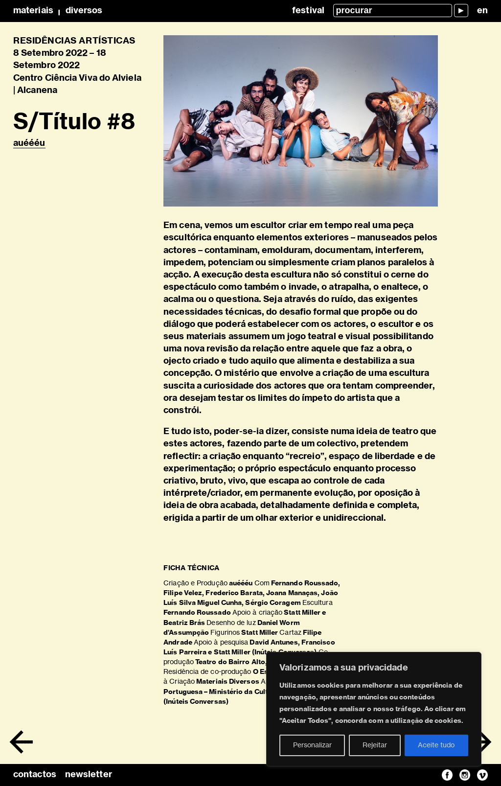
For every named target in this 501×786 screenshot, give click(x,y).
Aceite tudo (436, 745)
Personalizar (312, 745)
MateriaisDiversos (57, 10)
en (482, 10)
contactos (34, 774)
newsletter (88, 774)
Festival (308, 10)
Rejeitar (375, 745)
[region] (373, 709)
